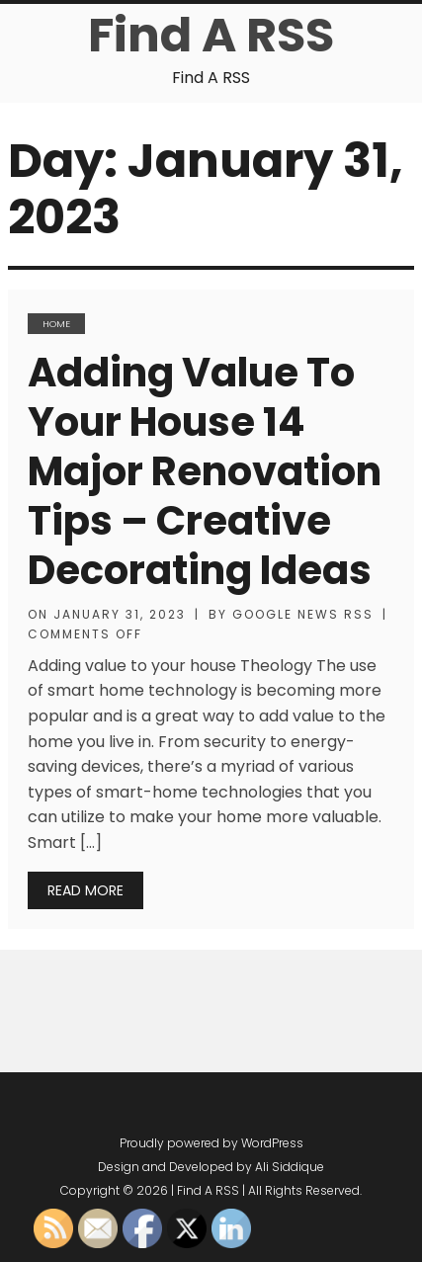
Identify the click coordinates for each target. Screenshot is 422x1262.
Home (56, 323)
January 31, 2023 (119, 614)
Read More (85, 890)
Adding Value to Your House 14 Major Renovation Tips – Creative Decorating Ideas (204, 471)
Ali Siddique (289, 1166)
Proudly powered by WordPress (211, 1143)
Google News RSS (303, 614)
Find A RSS (211, 35)
